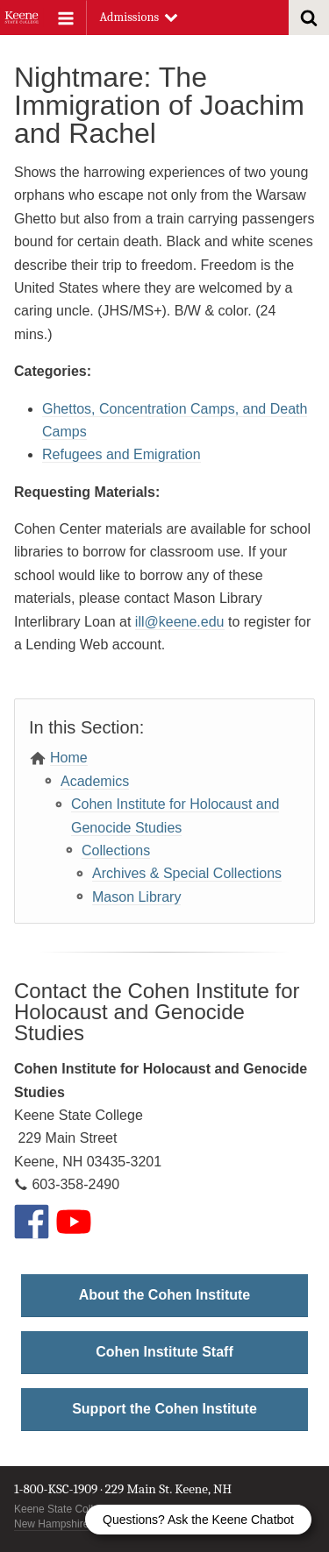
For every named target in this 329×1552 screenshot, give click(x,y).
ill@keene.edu (180, 621)
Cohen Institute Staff (164, 1351)
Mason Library (136, 896)
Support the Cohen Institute (164, 1408)
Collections (116, 850)
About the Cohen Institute (165, 1294)
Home (69, 757)
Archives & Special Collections (187, 873)
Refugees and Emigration (121, 454)
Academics (95, 781)
